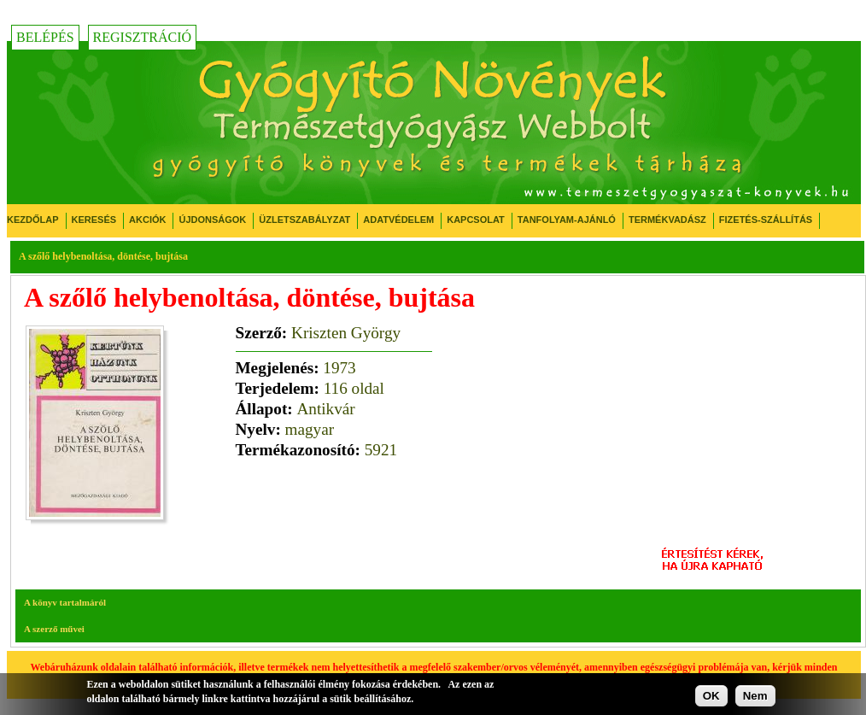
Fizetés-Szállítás (765, 219)
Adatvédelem (398, 219)
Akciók (147, 219)
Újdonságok (212, 219)
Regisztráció (142, 37)
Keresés (94, 219)
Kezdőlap (33, 219)
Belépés (45, 37)
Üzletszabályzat (304, 219)
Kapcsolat (476, 219)
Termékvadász (667, 219)
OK (711, 695)
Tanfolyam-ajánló (567, 219)
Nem (755, 695)
